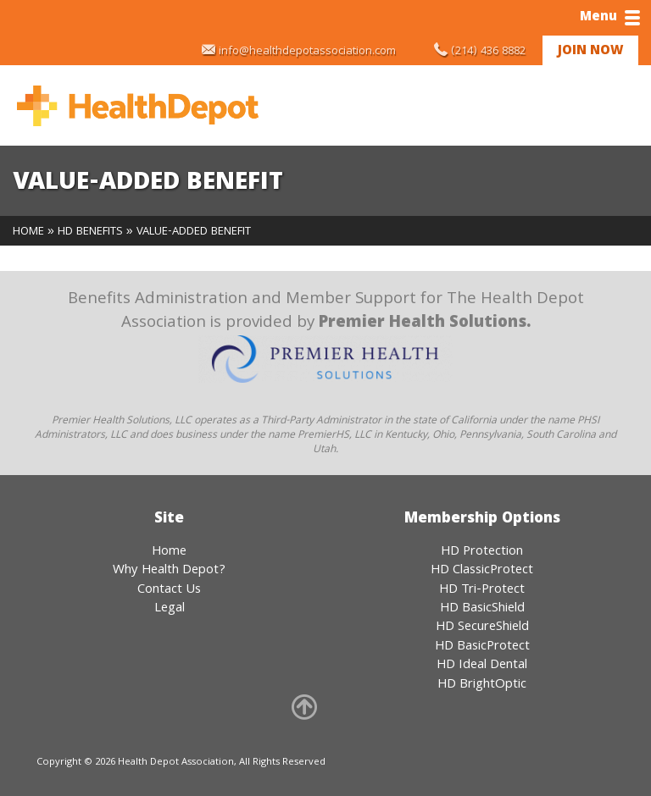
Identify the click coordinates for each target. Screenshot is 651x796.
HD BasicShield (482, 609)
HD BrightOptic (481, 685)
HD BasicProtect (482, 647)
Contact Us (169, 590)
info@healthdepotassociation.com (307, 51)
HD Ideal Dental (482, 666)
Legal (169, 609)
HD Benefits (90, 232)
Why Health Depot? (169, 571)
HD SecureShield (482, 627)
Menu (610, 18)
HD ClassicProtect (482, 571)
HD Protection (482, 552)
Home (28, 232)
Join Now (590, 52)
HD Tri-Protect (482, 590)
